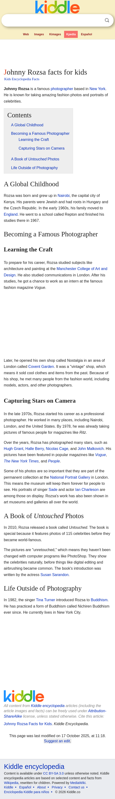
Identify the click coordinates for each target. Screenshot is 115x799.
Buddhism (99, 600)
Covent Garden (41, 367)
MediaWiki (78, 783)
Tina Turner (45, 600)
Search (107, 20)
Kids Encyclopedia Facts (21, 79)
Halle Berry (34, 449)
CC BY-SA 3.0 (53, 773)
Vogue (100, 455)
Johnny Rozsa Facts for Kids (28, 724)
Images (39, 34)
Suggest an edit (57, 741)
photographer (62, 89)
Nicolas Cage (57, 449)
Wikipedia (11, 783)
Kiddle (8, 787)
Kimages (55, 34)
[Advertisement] (57, 53)
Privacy (57, 787)
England (11, 214)
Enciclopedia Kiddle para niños (26, 792)
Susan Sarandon (55, 575)
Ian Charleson (87, 490)
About (41, 787)
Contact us (76, 787)
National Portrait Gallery (70, 477)
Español (86, 34)
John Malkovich (91, 449)
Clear (97, 20)
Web (26, 34)
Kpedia (71, 34)
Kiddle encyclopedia (48, 706)
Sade (53, 490)
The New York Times (21, 461)
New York (98, 89)
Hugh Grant (13, 449)
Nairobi (64, 196)
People (54, 461)
